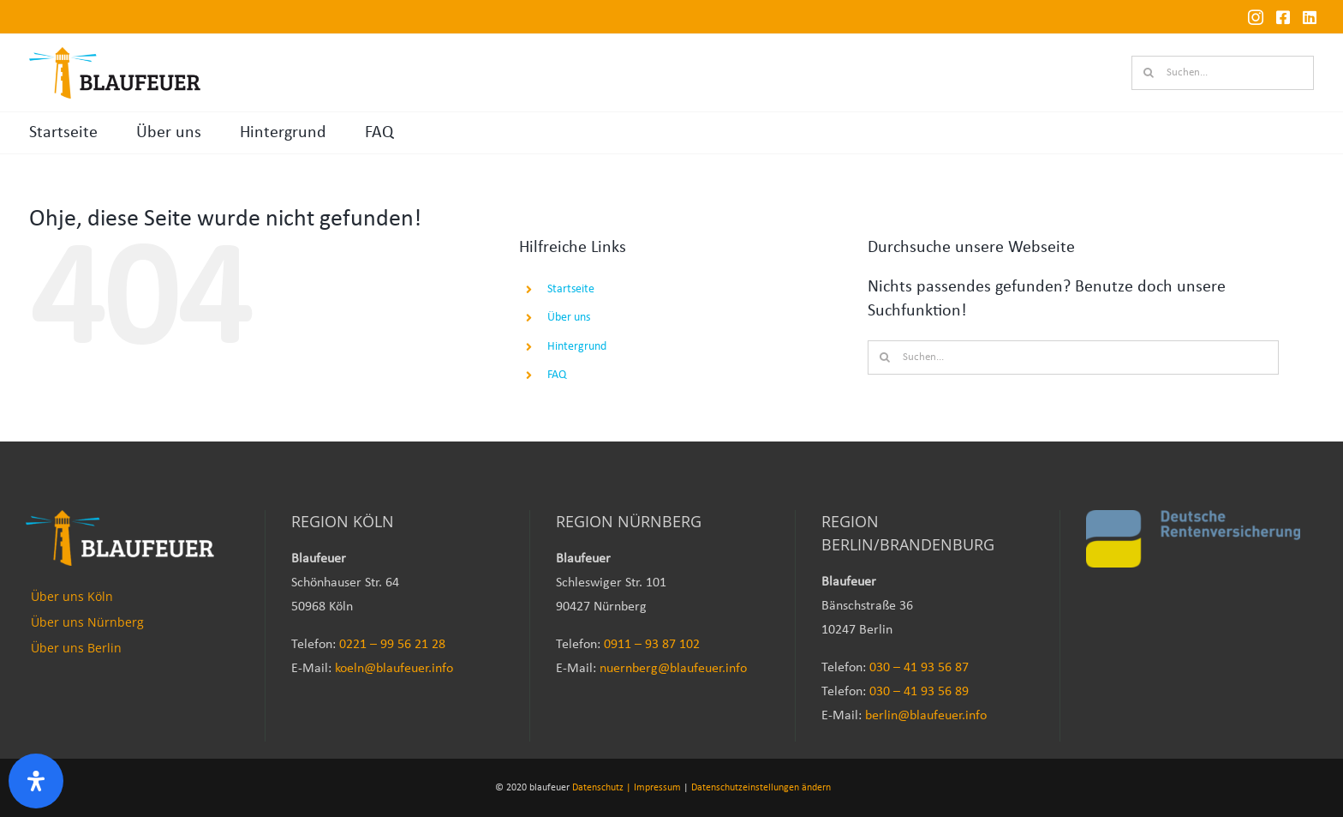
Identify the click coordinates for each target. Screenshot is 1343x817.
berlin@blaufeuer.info (926, 716)
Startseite (63, 132)
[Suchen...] (1222, 73)
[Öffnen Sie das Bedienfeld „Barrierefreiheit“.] (36, 781)
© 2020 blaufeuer (532, 788)
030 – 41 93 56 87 (919, 668)
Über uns (168, 132)
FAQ (379, 132)
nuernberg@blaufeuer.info (673, 669)
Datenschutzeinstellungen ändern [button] (761, 788)
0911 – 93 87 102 (652, 645)
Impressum (657, 788)
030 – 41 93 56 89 (919, 692)
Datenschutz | (601, 788)
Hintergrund (283, 132)
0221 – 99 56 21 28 (392, 645)
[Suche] (1148, 73)
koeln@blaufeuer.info (394, 669)
